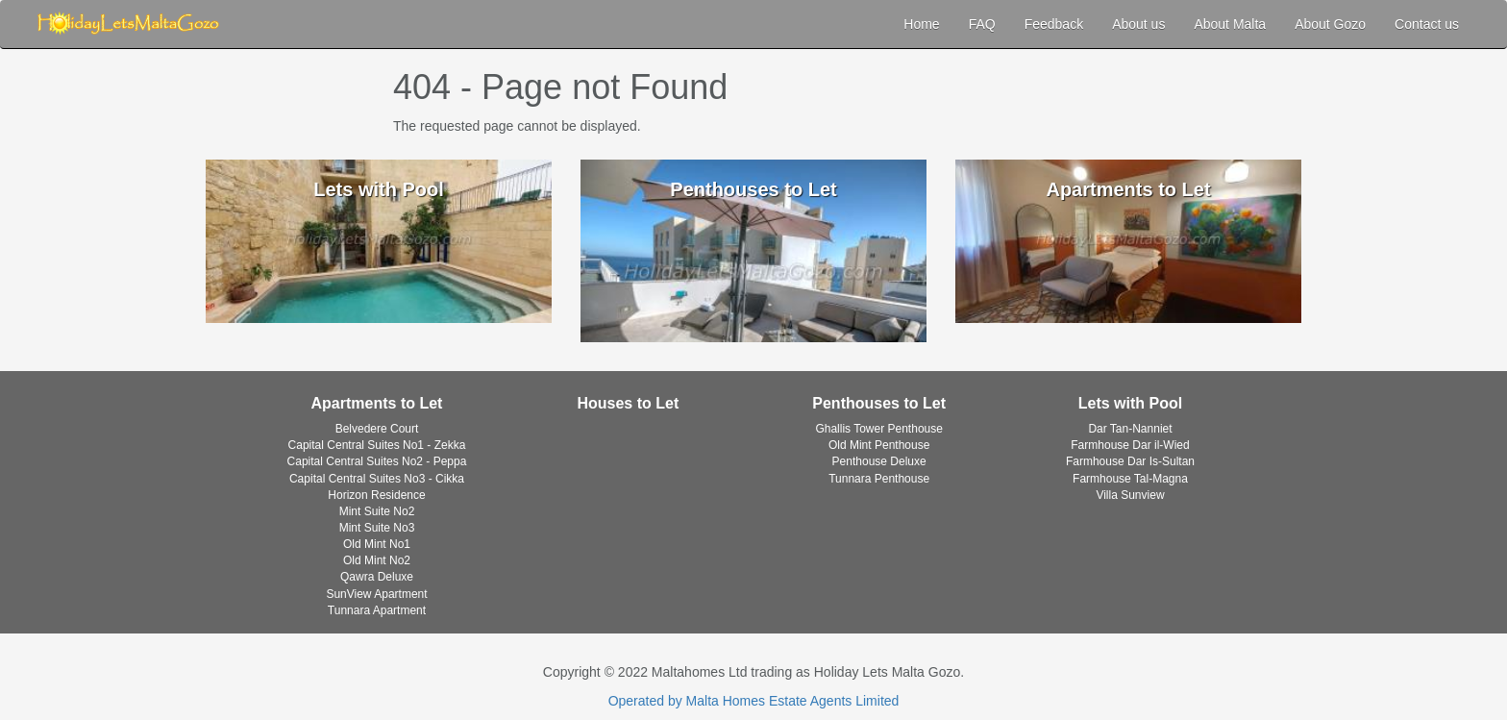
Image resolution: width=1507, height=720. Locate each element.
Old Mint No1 (376, 544)
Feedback (1054, 24)
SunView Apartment (376, 594)
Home (921, 24)
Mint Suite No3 (377, 527)
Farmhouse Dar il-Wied (1130, 445)
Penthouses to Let (879, 403)
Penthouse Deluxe (879, 461)
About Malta (1230, 24)
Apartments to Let (377, 403)
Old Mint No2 (376, 560)
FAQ (982, 24)
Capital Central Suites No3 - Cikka (376, 478)
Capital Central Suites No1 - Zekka (377, 445)
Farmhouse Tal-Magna (1130, 478)
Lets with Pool (1130, 403)
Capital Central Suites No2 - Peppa (377, 461)
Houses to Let (628, 403)
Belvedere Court (377, 428)
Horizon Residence (376, 495)
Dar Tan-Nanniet (1130, 428)
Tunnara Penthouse (878, 478)
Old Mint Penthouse (878, 445)
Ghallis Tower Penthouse (879, 428)
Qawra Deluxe (376, 576)
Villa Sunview (1130, 495)
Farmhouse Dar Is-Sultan (1130, 461)
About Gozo (1330, 24)
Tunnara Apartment (377, 610)
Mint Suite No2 (377, 511)
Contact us (1427, 24)
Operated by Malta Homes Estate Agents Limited (754, 700)
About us (1138, 24)
